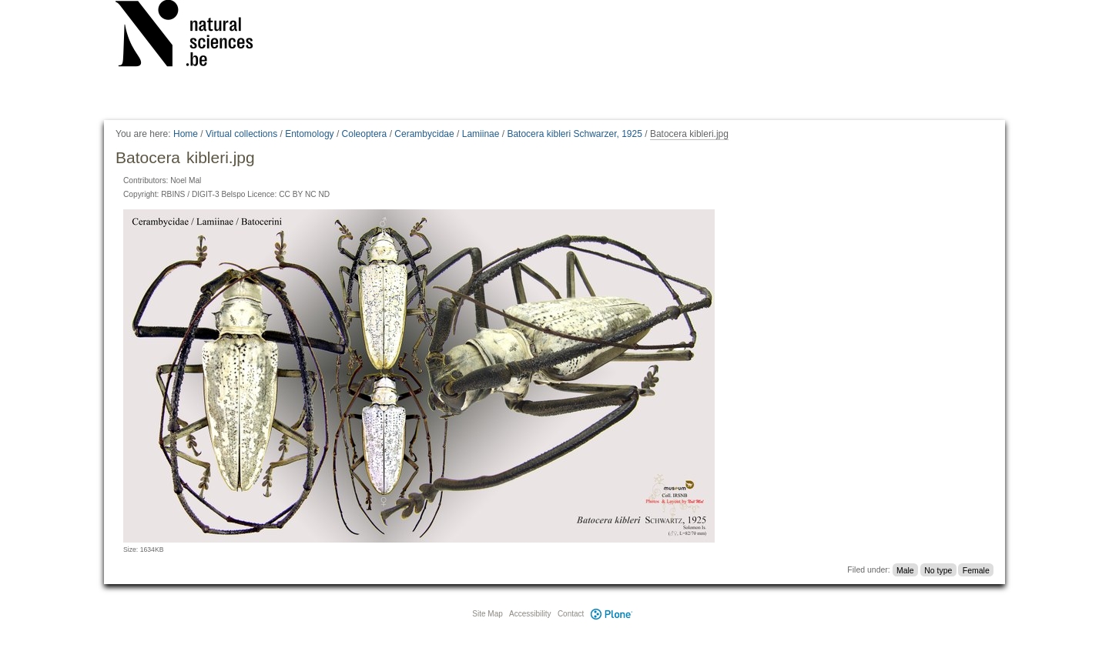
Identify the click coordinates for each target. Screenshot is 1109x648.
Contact (571, 614)
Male (905, 569)
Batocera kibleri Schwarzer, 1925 (574, 134)
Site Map (487, 614)
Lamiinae (481, 134)
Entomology (309, 134)
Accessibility (530, 614)
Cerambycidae (424, 134)
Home (185, 134)
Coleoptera (364, 134)
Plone (611, 614)
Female (976, 569)
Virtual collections (241, 134)
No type (938, 569)
